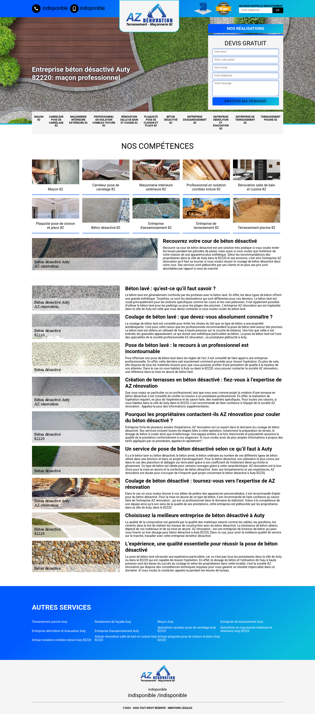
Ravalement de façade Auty (113, 621)
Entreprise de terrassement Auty (241, 621)
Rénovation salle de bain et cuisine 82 (129, 119)
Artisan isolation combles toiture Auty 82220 (61, 640)
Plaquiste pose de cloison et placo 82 (151, 121)
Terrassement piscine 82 (270, 118)
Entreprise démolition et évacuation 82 (221, 122)
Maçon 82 (38, 118)
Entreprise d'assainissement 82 (195, 119)
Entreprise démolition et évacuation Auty (59, 631)
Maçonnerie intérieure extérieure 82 (78, 119)
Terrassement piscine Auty (49, 621)
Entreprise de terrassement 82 (245, 119)
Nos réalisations (245, 28)
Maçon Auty (165, 621)
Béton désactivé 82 (171, 119)
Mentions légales (180, 707)
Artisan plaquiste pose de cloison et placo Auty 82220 (189, 638)
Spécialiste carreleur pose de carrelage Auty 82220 (187, 629)
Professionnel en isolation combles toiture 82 (104, 121)
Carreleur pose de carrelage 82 (56, 121)
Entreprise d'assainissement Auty (117, 631)
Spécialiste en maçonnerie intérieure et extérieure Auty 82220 (246, 629)
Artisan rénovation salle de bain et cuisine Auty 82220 (126, 638)
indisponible (50, 8)
